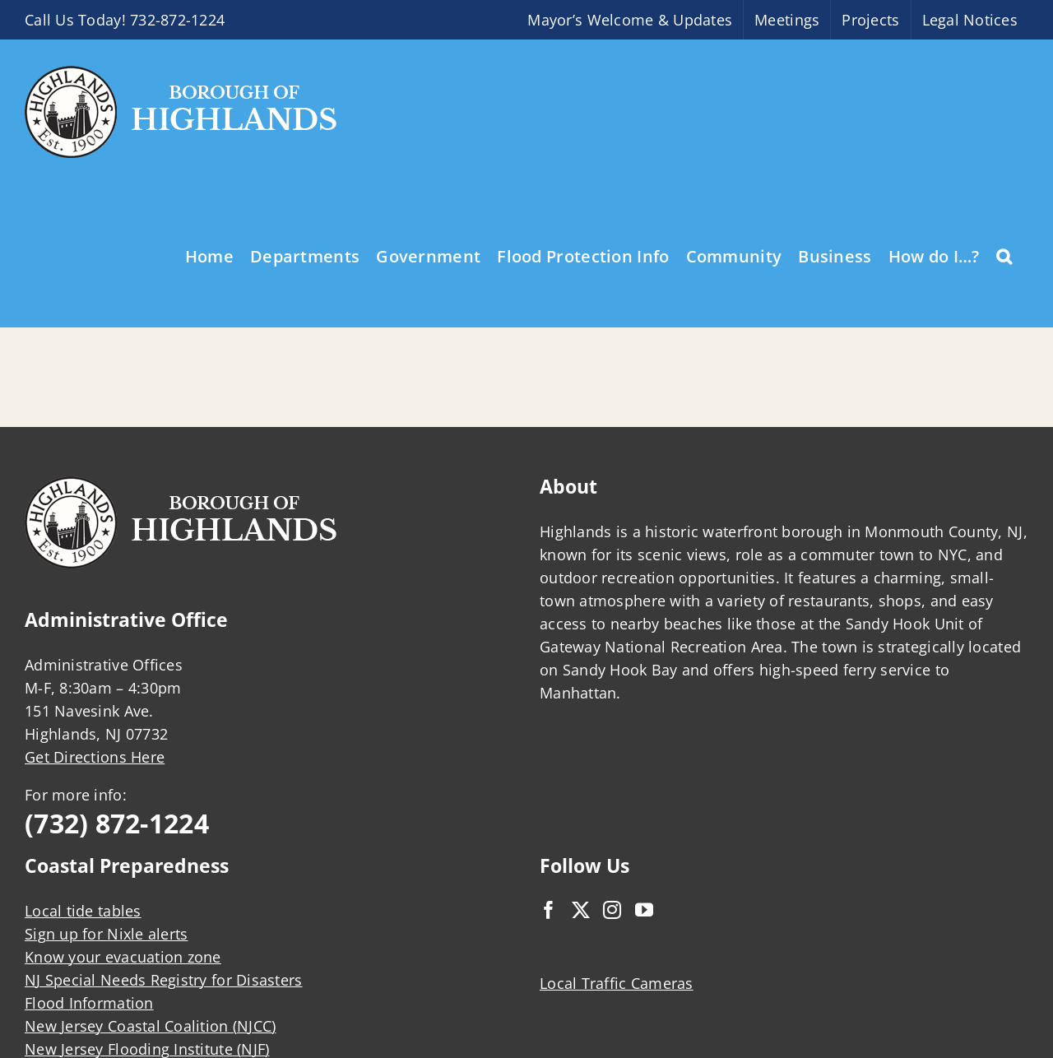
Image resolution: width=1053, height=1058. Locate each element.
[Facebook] (549, 910)
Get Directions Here (95, 757)
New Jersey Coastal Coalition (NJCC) (150, 1026)
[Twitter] (581, 910)
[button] (1004, 255)
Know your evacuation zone (123, 957)
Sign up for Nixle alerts (106, 934)
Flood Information (89, 1003)
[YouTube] (644, 910)
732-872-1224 (177, 20)
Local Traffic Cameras (616, 983)
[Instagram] (612, 910)
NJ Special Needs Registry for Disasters (164, 980)
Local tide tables (83, 911)
